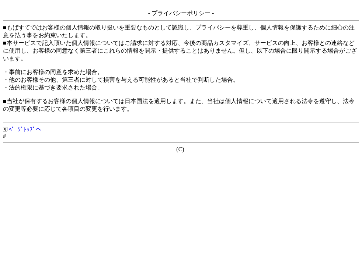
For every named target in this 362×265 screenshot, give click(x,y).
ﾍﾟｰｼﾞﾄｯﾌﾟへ (25, 129)
